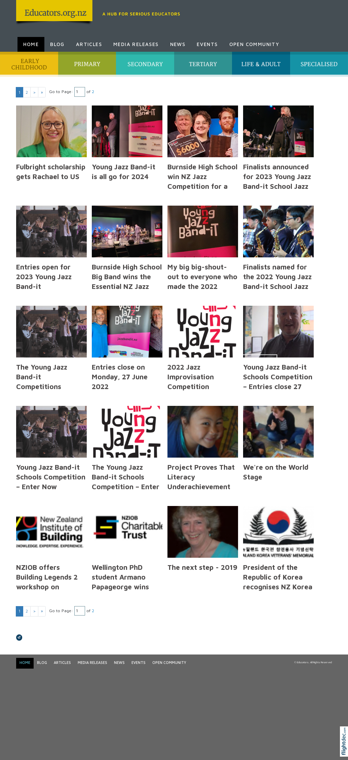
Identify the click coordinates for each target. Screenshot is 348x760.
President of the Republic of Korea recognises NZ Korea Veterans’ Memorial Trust (277, 586)
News (178, 44)
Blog (57, 44)
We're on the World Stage (275, 472)
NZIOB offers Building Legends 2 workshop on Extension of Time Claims (47, 586)
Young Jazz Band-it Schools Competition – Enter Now (50, 477)
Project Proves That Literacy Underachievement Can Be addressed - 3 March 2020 (202, 486)
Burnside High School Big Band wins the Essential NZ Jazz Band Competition (127, 281)
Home (31, 44)
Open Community (254, 44)
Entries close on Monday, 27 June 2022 (120, 376)
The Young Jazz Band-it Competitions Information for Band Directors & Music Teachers (44, 391)
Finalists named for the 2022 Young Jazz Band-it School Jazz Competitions (277, 281)
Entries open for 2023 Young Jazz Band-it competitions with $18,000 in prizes (46, 286)
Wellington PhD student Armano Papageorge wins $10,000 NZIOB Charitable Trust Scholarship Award (122, 591)
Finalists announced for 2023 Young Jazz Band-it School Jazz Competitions (277, 181)
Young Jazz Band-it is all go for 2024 (123, 171)
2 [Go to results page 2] (27, 92)
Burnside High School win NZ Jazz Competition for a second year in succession (202, 186)
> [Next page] (34, 92)
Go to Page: (61, 91)
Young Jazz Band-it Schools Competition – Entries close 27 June (277, 381)
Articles (89, 44)
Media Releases (136, 44)
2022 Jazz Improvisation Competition (190, 376)
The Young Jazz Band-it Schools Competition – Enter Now (125, 481)
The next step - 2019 (202, 567)
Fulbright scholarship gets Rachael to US (50, 171)
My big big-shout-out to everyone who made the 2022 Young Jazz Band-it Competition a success (202, 291)
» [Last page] (42, 92)
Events (207, 44)
